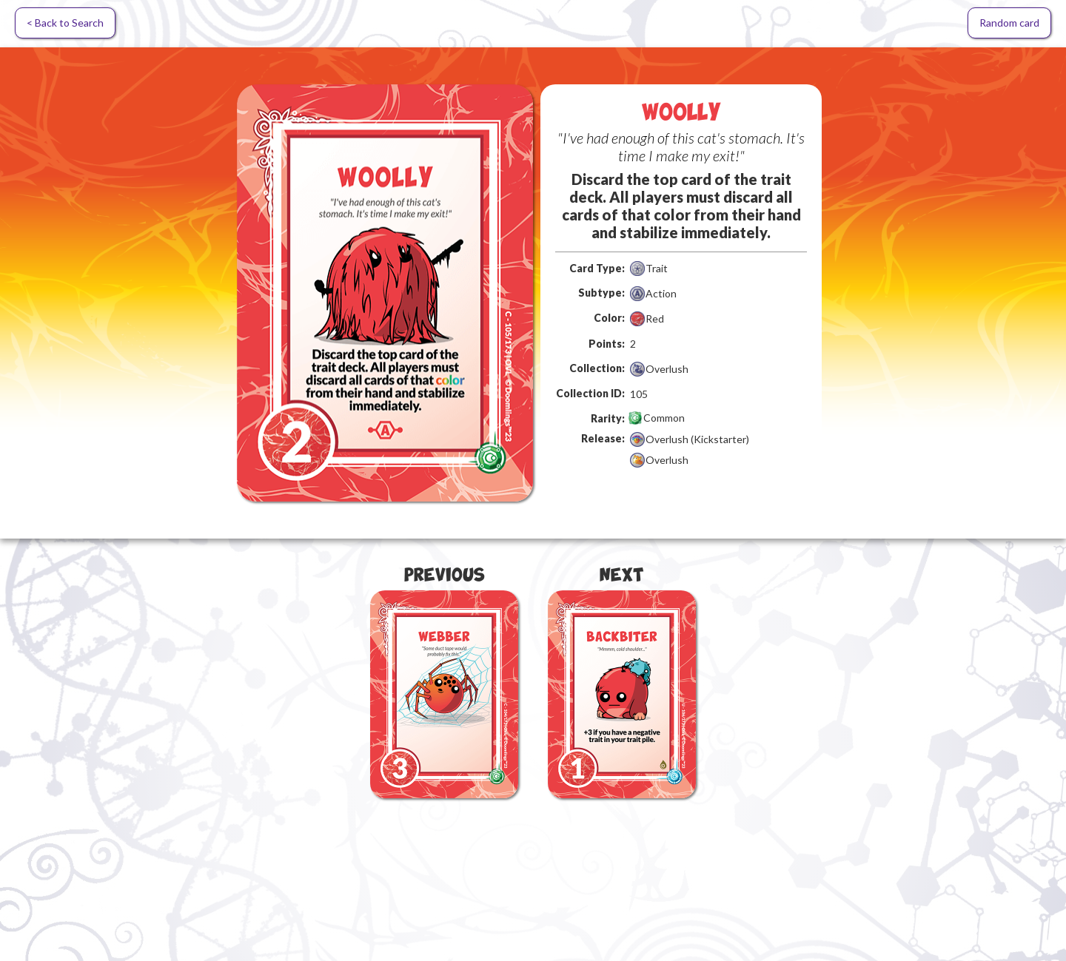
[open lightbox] (385, 293)
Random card (1009, 22)
